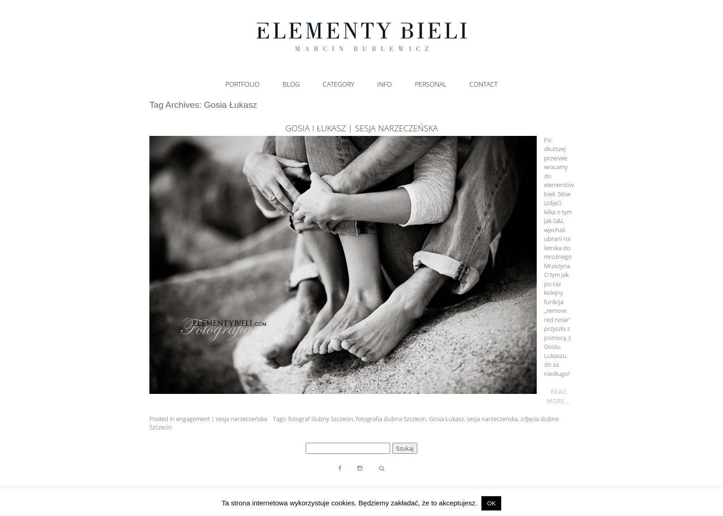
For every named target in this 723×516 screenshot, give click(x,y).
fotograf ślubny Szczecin (320, 419)
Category (338, 84)
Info (384, 84)
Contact (483, 84)
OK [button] (491, 503)
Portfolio (242, 84)
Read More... (559, 396)
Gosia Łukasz (446, 419)
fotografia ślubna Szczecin (391, 419)
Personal (430, 84)
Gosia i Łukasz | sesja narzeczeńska (361, 128)
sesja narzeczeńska (492, 419)
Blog (291, 84)
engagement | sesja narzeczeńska (221, 419)
